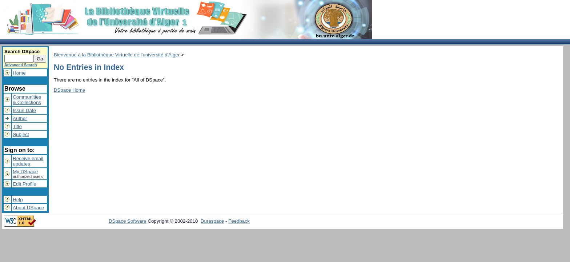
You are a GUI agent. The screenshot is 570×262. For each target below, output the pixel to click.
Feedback (239, 221)
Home (19, 73)
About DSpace (28, 207)
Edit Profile (24, 184)
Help (18, 199)
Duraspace (212, 221)
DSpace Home (69, 90)
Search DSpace (22, 51)
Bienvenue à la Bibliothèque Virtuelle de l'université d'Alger (117, 54)
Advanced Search (20, 65)
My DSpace (25, 171)
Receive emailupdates (28, 161)
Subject (21, 134)
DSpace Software (127, 221)
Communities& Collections (27, 99)
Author (20, 118)
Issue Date (24, 110)
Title (17, 126)
